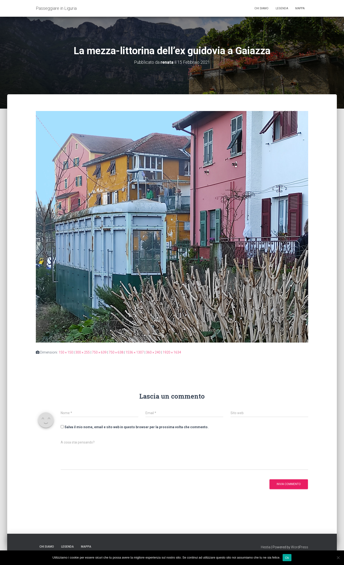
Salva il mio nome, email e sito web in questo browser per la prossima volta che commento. (136, 427)
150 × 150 (66, 352)
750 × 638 (116, 352)
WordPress (299, 547)
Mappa (300, 8)
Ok (287, 557)
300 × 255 (82, 352)
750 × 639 (99, 352)
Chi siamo (261, 8)
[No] (338, 557)
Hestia (265, 547)
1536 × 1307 (134, 352)
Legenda (282, 8)
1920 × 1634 (172, 352)
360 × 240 (153, 352)
